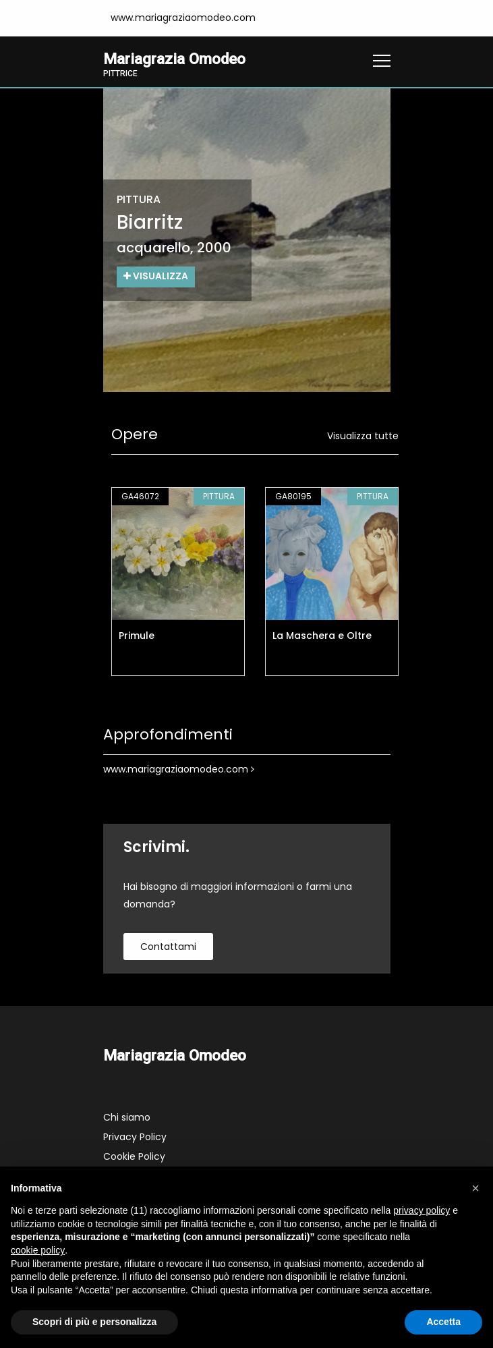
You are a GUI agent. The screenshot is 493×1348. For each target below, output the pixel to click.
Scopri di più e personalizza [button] (94, 1321)
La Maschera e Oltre (322, 635)
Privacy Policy (135, 1137)
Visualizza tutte (363, 436)
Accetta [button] (443, 1321)
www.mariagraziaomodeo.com (178, 769)
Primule (136, 635)
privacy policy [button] (421, 1210)
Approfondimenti (168, 735)
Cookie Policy (134, 1156)
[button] (475, 1188)
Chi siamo (126, 1117)
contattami (168, 946)
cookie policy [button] (38, 1250)
